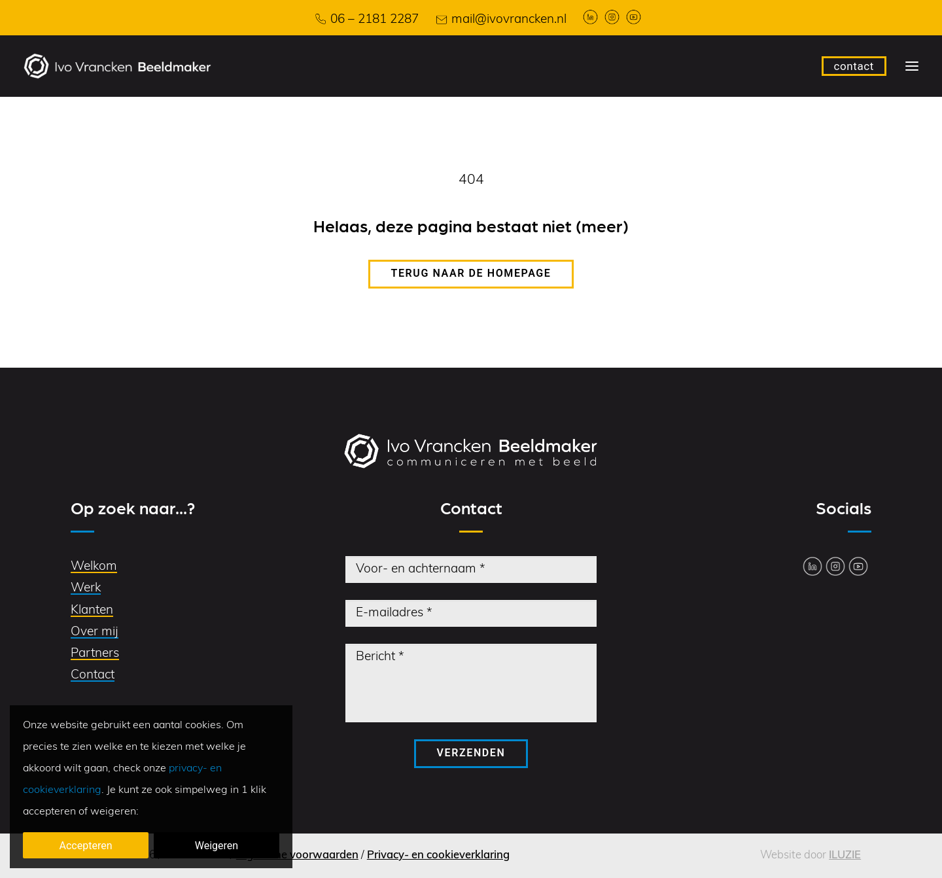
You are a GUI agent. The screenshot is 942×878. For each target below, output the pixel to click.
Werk (86, 588)
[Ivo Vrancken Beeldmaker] (117, 66)
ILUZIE (845, 856)
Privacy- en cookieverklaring (438, 856)
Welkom (94, 567)
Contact (92, 675)
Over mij (94, 632)
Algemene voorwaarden (297, 856)
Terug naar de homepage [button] (471, 273)
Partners (95, 654)
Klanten (92, 611)
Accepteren (86, 845)
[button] (912, 66)
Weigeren (216, 845)
